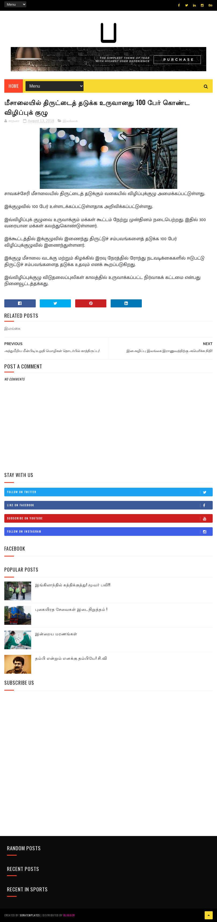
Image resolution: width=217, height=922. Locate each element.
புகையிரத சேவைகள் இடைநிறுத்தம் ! (71, 609)
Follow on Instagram (109, 531)
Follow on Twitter (109, 492)
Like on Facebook (109, 505)
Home (14, 86)
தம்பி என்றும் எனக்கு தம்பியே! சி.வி (71, 658)
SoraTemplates (30, 915)
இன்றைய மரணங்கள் (56, 633)
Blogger (69, 915)
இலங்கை (70, 121)
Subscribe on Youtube (109, 518)
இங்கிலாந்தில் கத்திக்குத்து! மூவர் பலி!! (72, 584)
